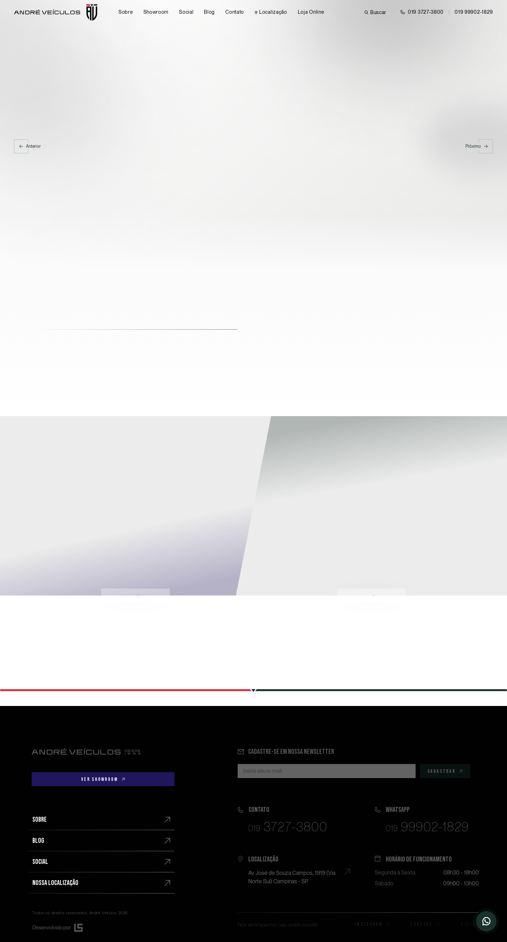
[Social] (186, 12)
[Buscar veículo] (375, 12)
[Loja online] (311, 12)
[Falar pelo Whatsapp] (427, 818)
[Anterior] (27, 146)
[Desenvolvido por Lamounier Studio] (103, 928)
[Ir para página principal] (55, 12)
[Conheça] (135, 506)
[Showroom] (156, 12)
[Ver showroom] (103, 779)
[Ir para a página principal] (86, 751)
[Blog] (209, 12)
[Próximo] (479, 146)
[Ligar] (289, 818)
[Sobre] (125, 12)
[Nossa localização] (101, 882)
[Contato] (234, 12)
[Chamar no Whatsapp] (474, 12)
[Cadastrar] (445, 771)
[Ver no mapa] (289, 869)
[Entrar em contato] (422, 12)
